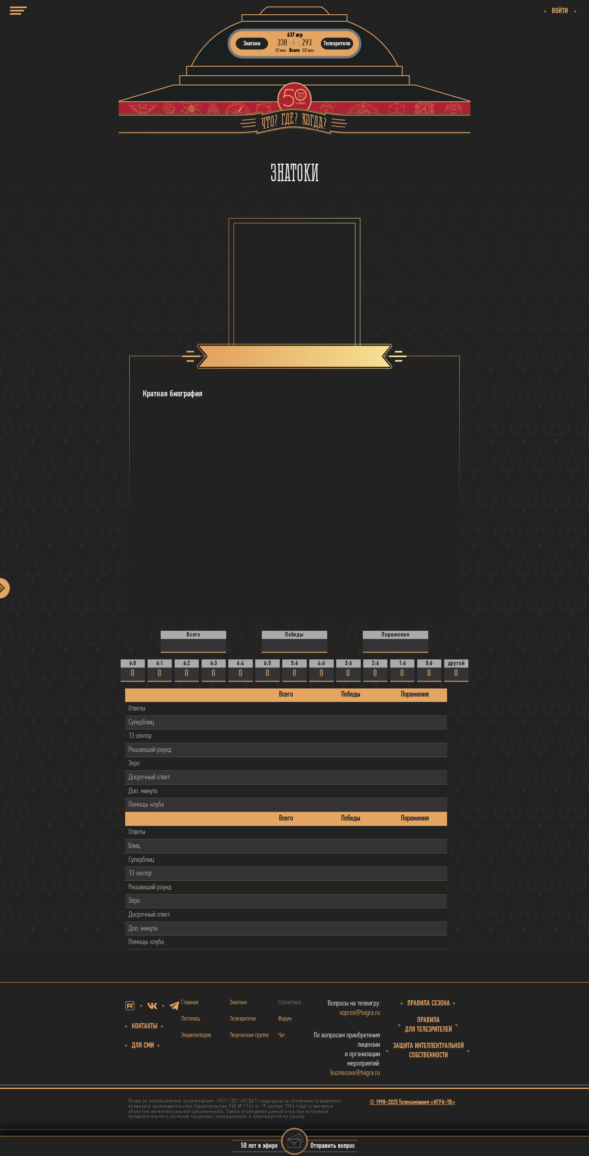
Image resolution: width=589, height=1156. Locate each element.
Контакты (144, 1026)
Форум (285, 1019)
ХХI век (308, 50)
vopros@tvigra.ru (359, 1013)
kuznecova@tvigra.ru (355, 1073)
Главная (189, 1002)
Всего (294, 50)
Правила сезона (428, 1004)
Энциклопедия (196, 1035)
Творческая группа (249, 1035)
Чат (281, 1035)
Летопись (190, 1019)
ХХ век (280, 50)
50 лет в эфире (259, 1146)
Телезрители (243, 1019)
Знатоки (238, 1002)
